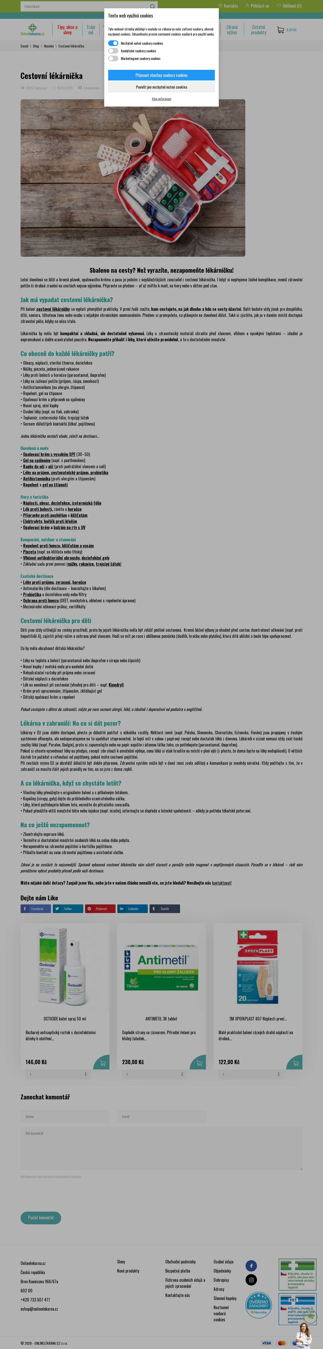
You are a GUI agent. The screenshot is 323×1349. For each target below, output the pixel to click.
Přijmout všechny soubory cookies (162, 75)
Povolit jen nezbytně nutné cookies (161, 87)
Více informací (161, 98)
